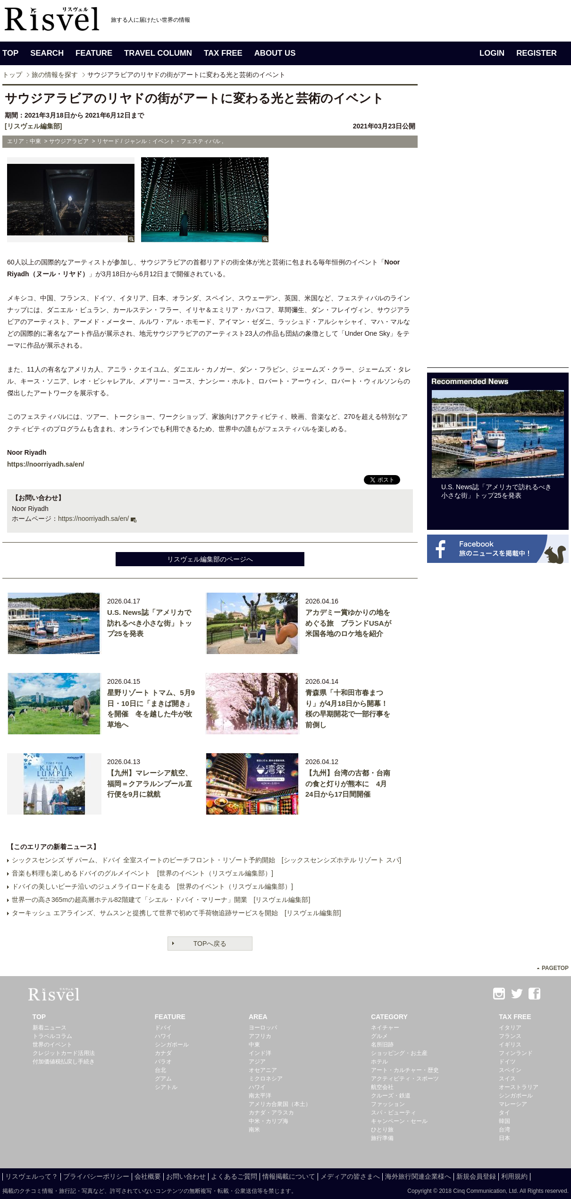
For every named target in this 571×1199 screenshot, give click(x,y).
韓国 (504, 1121)
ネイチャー (385, 1027)
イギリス (510, 1044)
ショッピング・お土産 (399, 1053)
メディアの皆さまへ (350, 1176)
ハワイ (163, 1036)
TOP (10, 53)
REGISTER (536, 53)
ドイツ (507, 1061)
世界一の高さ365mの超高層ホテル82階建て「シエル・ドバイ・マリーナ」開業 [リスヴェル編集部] (161, 899)
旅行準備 (382, 1138)
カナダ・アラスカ (271, 1112)
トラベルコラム (52, 1036)
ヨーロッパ (263, 1027)
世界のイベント (52, 1044)
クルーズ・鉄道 (391, 1095)
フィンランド (516, 1053)
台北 (160, 1070)
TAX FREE (223, 53)
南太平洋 (260, 1095)
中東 (254, 1044)
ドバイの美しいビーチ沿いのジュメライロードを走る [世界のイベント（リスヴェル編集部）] (152, 886)
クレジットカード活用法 (64, 1053)
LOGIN (491, 53)
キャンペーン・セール (399, 1121)
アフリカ (260, 1036)
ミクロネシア (266, 1078)
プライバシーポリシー (96, 1176)
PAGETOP (555, 968)
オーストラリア (518, 1087)
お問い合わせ (186, 1176)
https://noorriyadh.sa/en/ (45, 464)
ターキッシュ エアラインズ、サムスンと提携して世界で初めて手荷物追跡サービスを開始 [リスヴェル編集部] (176, 913)
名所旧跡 (382, 1044)
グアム (163, 1078)
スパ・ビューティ (393, 1112)
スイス (507, 1078)
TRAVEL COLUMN (158, 53)
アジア (257, 1061)
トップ (12, 74)
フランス (510, 1036)
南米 (254, 1129)
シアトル (166, 1087)
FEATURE (94, 53)
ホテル (379, 1061)
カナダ (163, 1053)
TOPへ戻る (210, 943)
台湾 (504, 1129)
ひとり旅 (382, 1129)
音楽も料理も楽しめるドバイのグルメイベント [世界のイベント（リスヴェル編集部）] (142, 873)
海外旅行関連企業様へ (418, 1176)
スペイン (510, 1070)
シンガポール (172, 1044)
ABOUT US (275, 53)
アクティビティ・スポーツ (405, 1078)
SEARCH (47, 53)
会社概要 (147, 1176)
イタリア (510, 1027)
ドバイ (163, 1027)
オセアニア (263, 1070)
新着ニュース (50, 1027)
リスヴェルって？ (31, 1176)
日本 (504, 1138)
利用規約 (514, 1176)
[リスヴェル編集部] (33, 126)
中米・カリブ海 (268, 1121)
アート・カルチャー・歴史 (405, 1070)
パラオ (163, 1061)
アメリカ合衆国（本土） (280, 1104)
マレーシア (513, 1104)
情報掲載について (288, 1176)
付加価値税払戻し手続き (64, 1061)
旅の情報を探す (55, 74)
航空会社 (382, 1087)
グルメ (379, 1036)
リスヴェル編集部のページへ (210, 559)
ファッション (388, 1104)
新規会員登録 (476, 1176)
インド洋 (260, 1053)
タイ (504, 1112)
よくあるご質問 (234, 1176)
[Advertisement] (456, 225)
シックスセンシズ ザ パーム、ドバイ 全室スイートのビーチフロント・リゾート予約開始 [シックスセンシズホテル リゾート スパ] (206, 860)
